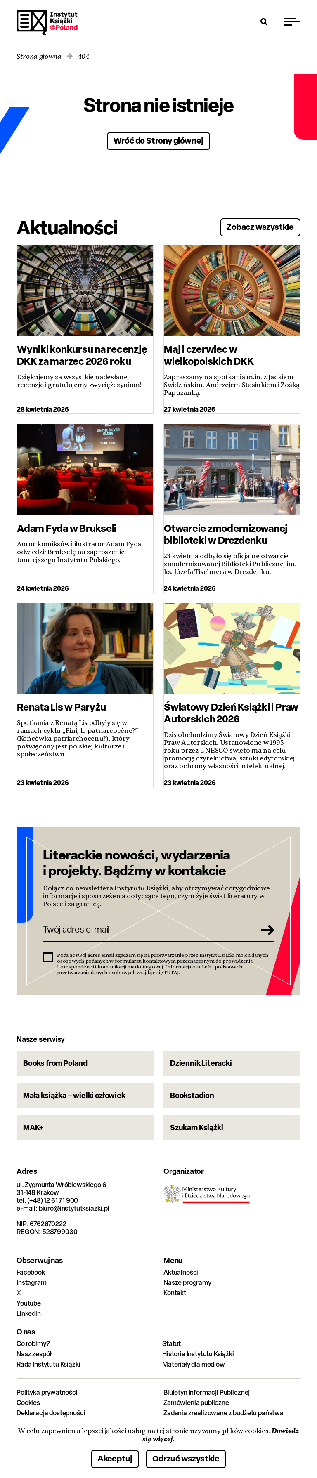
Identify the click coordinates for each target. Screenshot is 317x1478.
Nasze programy (187, 1283)
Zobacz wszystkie (260, 226)
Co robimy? (33, 1344)
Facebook (31, 1272)
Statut (171, 1344)
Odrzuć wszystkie (186, 1458)
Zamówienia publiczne (196, 1403)
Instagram (32, 1283)
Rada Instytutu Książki (48, 1364)
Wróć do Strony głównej (159, 140)
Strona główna (39, 57)
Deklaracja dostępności (51, 1413)
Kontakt (174, 1293)
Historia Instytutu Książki (198, 1354)
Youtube (29, 1303)
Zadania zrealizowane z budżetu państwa (223, 1413)
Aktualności (180, 1272)
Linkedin (29, 1313)
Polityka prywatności (47, 1392)
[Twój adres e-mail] (147, 929)
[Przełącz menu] (292, 21)
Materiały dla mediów (193, 1364)
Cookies (28, 1403)
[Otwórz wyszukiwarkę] (264, 21)
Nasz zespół (34, 1354)
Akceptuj (114, 1458)
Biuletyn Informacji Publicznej (206, 1392)
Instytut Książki (47, 23)
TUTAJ (171, 972)
